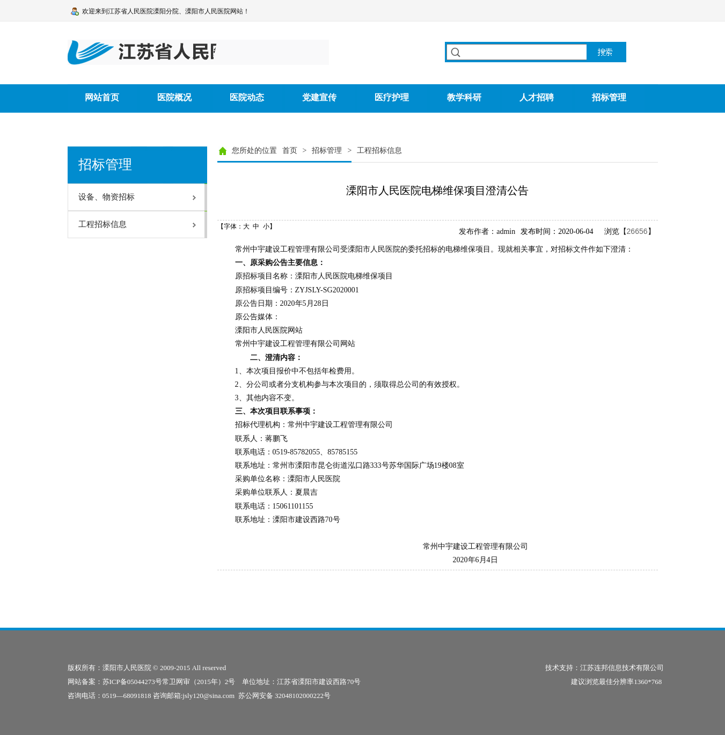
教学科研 (464, 97)
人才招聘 (536, 97)
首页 (289, 150)
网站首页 (102, 97)
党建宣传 (319, 97)
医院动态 (247, 97)
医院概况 (174, 97)
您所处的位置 (254, 150)
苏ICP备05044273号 (132, 682)
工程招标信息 (379, 150)
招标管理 (609, 97)
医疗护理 (392, 97)
